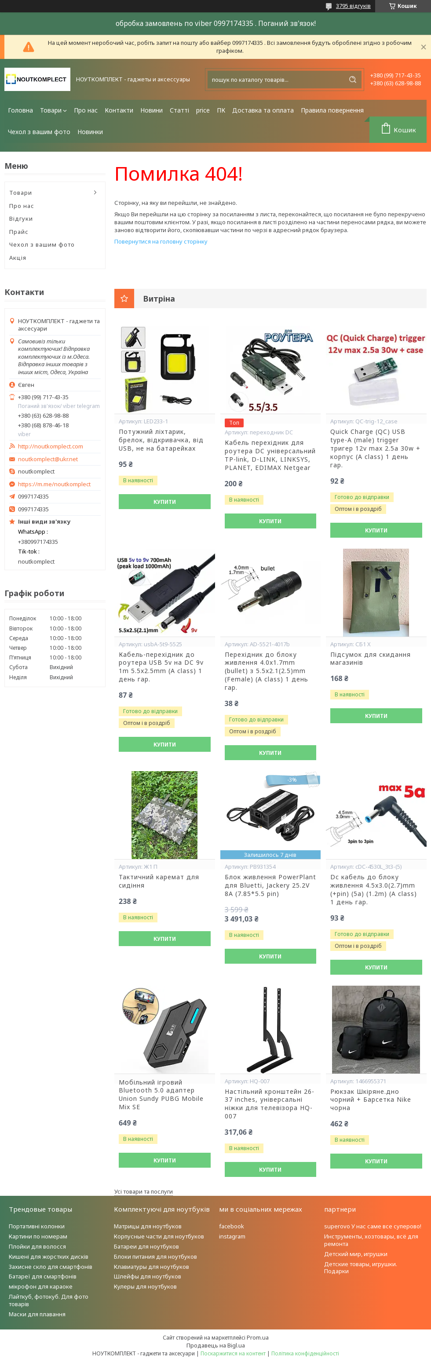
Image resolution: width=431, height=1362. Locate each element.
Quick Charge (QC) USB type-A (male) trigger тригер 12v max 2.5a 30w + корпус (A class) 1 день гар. (375, 448)
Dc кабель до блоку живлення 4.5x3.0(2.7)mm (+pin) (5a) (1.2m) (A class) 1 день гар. (373, 889)
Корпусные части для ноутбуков (159, 1236)
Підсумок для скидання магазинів (370, 659)
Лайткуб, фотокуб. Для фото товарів (48, 1300)
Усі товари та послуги (143, 1191)
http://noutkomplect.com (50, 446)
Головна (20, 110)
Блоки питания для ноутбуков (155, 1256)
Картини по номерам (38, 1236)
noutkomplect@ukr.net (48, 459)
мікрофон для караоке (41, 1286)
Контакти (119, 110)
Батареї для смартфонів (43, 1276)
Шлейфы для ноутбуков (147, 1276)
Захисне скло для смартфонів (50, 1267)
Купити (164, 502)
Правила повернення (332, 110)
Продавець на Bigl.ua (215, 1345)
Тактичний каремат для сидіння (159, 881)
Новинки (90, 131)
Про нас (86, 110)
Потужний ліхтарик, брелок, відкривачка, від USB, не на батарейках (161, 440)
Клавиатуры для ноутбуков (151, 1267)
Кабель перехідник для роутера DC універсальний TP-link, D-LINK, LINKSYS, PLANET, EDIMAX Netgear (270, 455)
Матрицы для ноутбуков (148, 1226)
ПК (221, 110)
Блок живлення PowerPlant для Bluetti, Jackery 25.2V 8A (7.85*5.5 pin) (270, 885)
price (203, 110)
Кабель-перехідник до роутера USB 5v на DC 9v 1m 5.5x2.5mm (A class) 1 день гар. (161, 667)
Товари (51, 110)
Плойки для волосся (37, 1246)
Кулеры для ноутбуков (145, 1286)
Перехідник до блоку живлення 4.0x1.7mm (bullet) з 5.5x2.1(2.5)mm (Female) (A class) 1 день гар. (266, 671)
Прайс (19, 232)
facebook (231, 1226)
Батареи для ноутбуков (146, 1246)
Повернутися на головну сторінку (161, 241)
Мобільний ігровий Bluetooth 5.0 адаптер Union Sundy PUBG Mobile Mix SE (161, 1094)
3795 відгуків (353, 6)
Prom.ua (258, 1337)
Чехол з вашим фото (39, 131)
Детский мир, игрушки (355, 1254)
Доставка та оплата (263, 110)
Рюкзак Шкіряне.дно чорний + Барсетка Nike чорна (370, 1100)
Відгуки (21, 218)
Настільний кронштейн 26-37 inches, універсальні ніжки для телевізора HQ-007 (269, 1104)
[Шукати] (353, 79)
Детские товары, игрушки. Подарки (360, 1267)
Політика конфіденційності (305, 1353)
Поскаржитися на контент (233, 1353)
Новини (151, 110)
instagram (232, 1236)
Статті (179, 110)
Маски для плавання (37, 1314)
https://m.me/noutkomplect (54, 484)
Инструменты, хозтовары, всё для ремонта (371, 1240)
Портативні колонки (37, 1226)
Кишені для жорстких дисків (48, 1256)
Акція (17, 258)
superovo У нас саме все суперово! (372, 1226)
